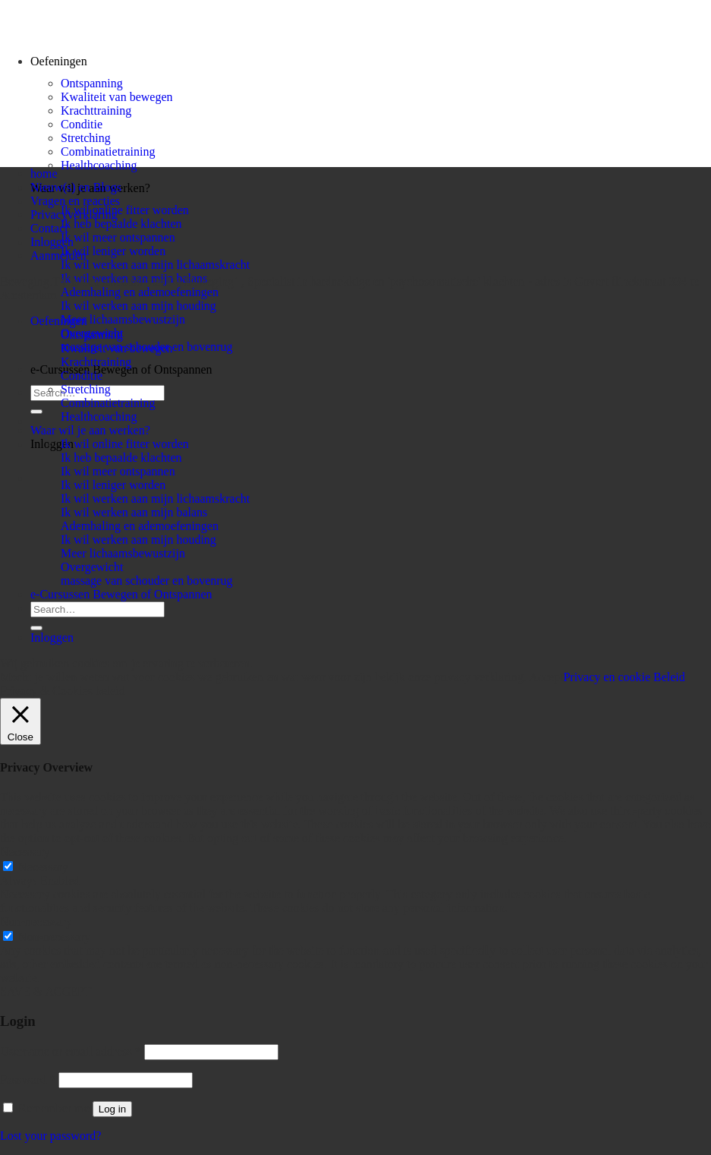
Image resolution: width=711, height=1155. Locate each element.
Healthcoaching (99, 165)
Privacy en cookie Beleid (623, 677)
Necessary (43, 866)
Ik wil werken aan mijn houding (138, 305)
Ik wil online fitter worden (125, 210)
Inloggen (52, 241)
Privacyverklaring (74, 214)
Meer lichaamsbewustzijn (123, 319)
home (44, 173)
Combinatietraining (108, 151)
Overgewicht (92, 566)
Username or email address (70, 1051)
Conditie (81, 124)
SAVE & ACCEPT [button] (46, 991)
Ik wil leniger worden (113, 251)
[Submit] (36, 411)
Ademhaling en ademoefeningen (140, 292)
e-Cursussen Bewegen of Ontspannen (121, 369)
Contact (49, 228)
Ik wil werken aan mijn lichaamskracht (155, 264)
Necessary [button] (25, 851)
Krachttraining (96, 110)
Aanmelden (58, 255)
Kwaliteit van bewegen (117, 96)
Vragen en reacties (75, 200)
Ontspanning (92, 83)
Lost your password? (50, 1135)
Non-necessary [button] (36, 921)
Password (27, 1079)
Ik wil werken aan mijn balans (134, 512)
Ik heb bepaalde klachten (121, 223)
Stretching (86, 137)
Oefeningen (58, 320)
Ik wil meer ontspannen (118, 237)
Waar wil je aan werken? (90, 430)
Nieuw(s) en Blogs (75, 187)
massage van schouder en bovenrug (147, 580)
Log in (112, 1109)
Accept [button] (546, 677)
